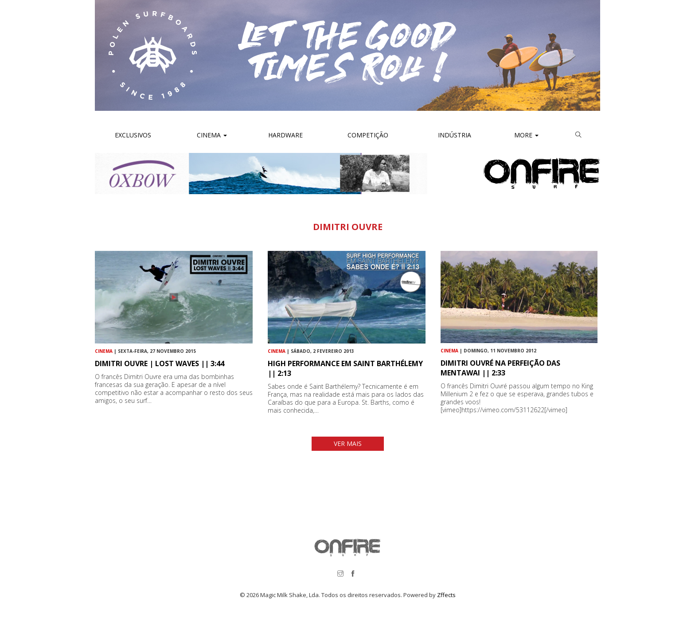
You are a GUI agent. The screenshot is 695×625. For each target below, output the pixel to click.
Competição (367, 135)
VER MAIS (348, 443)
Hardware (285, 135)
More (526, 135)
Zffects (446, 595)
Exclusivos (133, 135)
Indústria (453, 135)
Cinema (211, 135)
